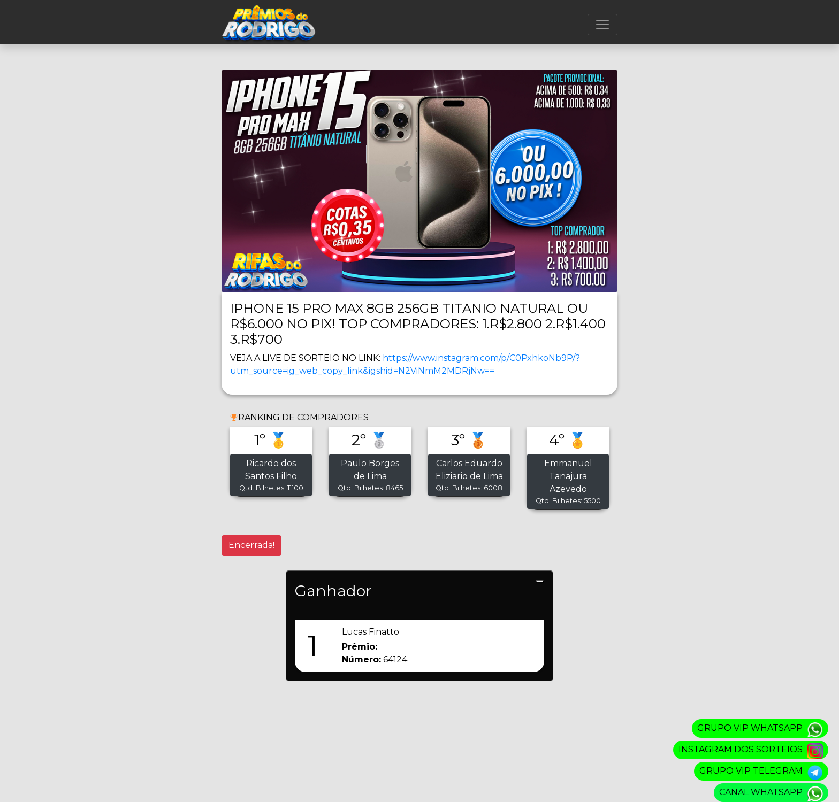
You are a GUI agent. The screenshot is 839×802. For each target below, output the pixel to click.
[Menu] (602, 24)
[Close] (540, 581)
